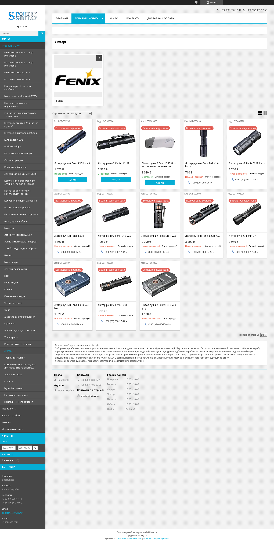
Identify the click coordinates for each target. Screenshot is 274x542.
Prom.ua (153, 532)
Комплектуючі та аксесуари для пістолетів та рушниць (19, 366)
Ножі (6, 275)
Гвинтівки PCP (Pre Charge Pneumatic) (18, 54)
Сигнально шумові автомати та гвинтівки (20, 114)
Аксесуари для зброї (15, 221)
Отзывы (6, 422)
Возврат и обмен (11, 415)
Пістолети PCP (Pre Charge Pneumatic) (18, 64)
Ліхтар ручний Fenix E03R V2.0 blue (71, 306)
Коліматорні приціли (15, 167)
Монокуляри (11, 262)
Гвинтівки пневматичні (17, 72)
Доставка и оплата (12, 429)
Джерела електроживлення (19, 316)
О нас (114, 18)
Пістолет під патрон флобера (20, 132)
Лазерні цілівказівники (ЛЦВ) (20, 173)
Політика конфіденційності (156, 538)
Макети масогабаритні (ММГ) (20, 96)
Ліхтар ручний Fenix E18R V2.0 (159, 235)
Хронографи (11, 337)
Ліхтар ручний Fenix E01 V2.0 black (202, 165)
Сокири (8, 289)
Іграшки (8, 381)
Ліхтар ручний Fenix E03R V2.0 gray (159, 306)
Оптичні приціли (13, 160)
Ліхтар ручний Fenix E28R (113, 305)
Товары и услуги (11, 45)
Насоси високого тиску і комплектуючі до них (17, 192)
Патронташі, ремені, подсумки (21, 214)
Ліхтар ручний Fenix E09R (69, 235)
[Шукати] (41, 33)
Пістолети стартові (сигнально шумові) (21, 124)
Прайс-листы (9, 408)
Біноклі (8, 255)
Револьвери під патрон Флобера (17, 88)
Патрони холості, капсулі (18, 153)
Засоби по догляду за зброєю (20, 248)
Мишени (9, 228)
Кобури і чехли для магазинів (20, 200)
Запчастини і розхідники (18, 234)
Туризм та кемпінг (14, 357)
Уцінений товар (13, 374)
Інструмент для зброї (16, 395)
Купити (72, 179)
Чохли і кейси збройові (17, 207)
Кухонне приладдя (14, 296)
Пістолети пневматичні (17, 79)
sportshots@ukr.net (12, 512)
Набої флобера (12, 146)
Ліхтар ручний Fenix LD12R (113, 163)
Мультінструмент (14, 388)
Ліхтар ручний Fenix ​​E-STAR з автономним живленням (159, 165)
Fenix (59, 100)
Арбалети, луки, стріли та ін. (19, 330)
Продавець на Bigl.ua (137, 535)
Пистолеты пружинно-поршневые (16, 104)
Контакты (133, 18)
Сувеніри (9, 323)
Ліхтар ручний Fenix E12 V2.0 (114, 235)
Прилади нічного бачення (18, 401)
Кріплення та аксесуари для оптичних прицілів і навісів (19, 182)
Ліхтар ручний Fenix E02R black (247, 163)
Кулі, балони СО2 (13, 139)
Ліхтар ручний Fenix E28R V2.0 (202, 235)
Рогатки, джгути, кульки (17, 344)
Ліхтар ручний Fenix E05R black (72, 163)
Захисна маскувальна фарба (20, 241)
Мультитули (11, 282)
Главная (62, 18)
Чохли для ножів (13, 303)
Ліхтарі (8, 350)
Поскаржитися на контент (129, 538)
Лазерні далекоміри (15, 268)
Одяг (7, 309)
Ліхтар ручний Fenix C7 (242, 235)
